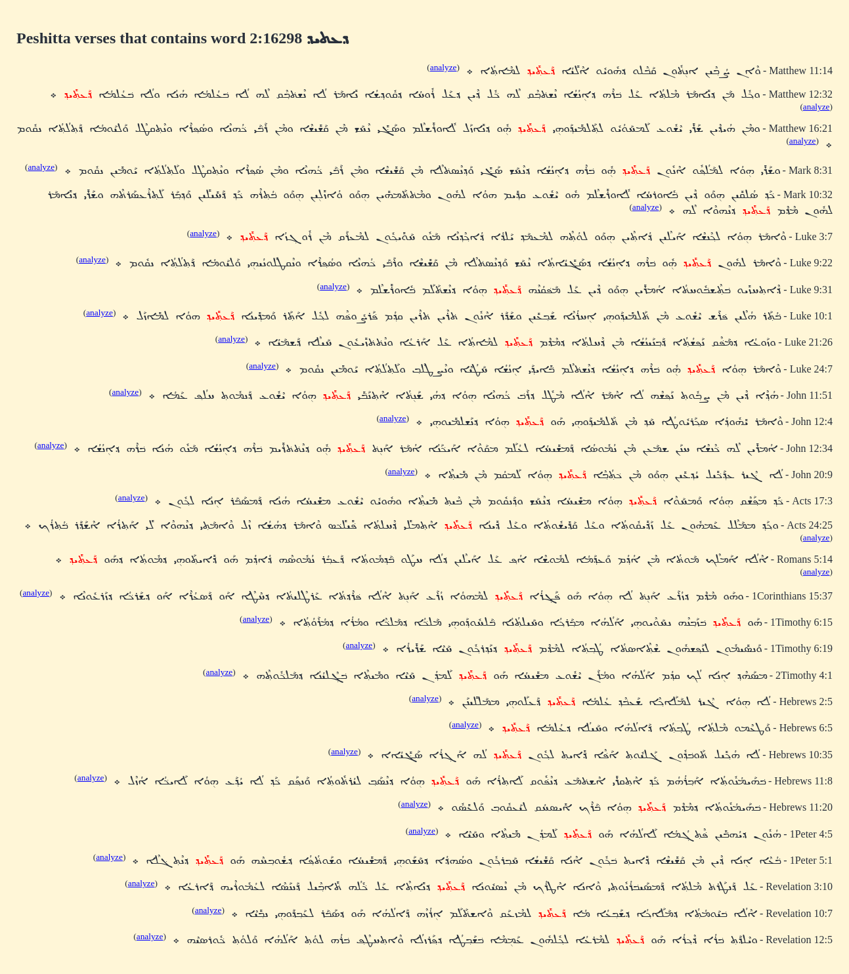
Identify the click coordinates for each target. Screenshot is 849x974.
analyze (443, 67)
